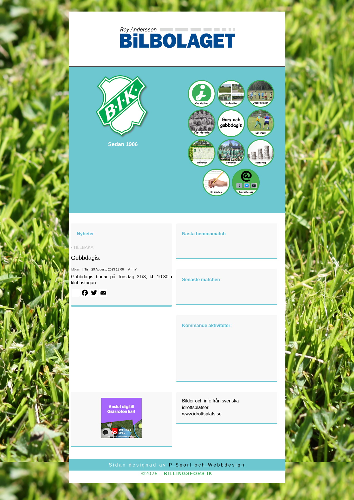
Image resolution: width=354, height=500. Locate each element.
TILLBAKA (82, 247)
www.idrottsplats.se (202, 413)
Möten (75, 269)
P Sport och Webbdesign (207, 464)
